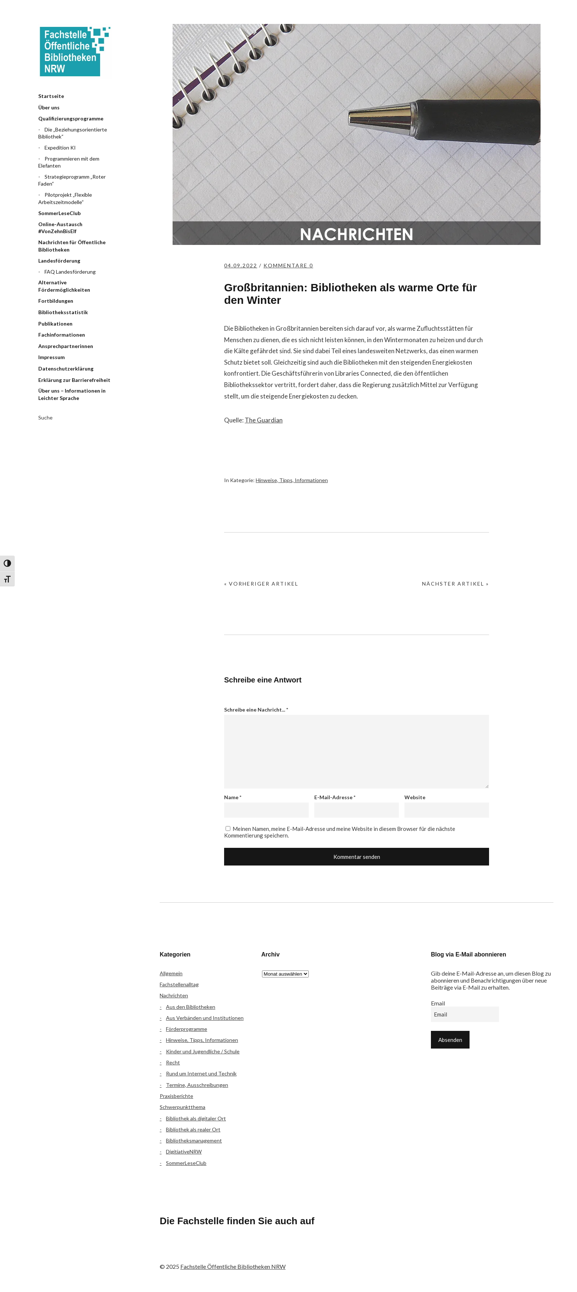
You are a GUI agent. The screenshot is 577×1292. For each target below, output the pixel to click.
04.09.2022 (240, 265)
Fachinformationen (61, 334)
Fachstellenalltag (179, 984)
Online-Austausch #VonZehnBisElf (60, 228)
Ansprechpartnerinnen (65, 346)
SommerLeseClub (59, 213)
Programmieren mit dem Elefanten (68, 162)
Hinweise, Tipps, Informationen (292, 480)
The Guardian (264, 420)
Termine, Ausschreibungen (197, 1085)
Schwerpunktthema (182, 1107)
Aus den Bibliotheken (190, 1007)
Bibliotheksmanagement (194, 1140)
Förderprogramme (186, 1029)
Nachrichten (174, 995)
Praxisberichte (176, 1096)
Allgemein (171, 973)
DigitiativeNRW (184, 1151)
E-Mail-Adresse (334, 797)
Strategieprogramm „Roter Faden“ (72, 180)
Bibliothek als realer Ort (193, 1129)
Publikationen (55, 323)
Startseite (51, 96)
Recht (173, 1062)
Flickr (188, 1251)
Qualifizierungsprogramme (70, 118)
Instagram (208, 1251)
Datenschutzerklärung (65, 368)
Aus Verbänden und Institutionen (205, 1018)
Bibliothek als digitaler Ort (196, 1118)
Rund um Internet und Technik (201, 1073)
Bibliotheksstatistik (63, 312)
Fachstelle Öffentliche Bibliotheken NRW (75, 51)
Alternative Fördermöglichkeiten (64, 286)
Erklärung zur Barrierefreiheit (74, 380)
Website (414, 797)
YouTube (227, 1251)
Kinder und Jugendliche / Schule (203, 1051)
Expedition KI (60, 147)
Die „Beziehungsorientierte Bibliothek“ (72, 133)
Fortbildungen (55, 301)
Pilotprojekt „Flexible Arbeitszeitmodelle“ (65, 198)
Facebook (169, 1251)
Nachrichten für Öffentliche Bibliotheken (72, 246)
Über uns (49, 107)
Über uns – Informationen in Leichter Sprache (72, 394)
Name (232, 797)
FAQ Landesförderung (70, 271)
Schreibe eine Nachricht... (256, 709)
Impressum (51, 357)
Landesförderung (59, 260)
